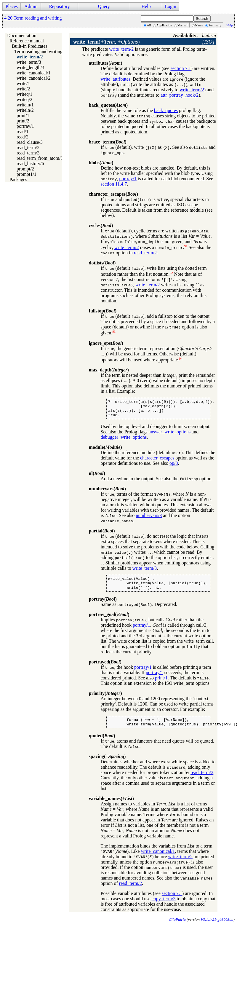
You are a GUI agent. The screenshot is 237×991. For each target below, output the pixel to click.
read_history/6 (30, 163)
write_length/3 (30, 67)
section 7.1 (181, 68)
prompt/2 (25, 168)
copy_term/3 (164, 906)
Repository (59, 6)
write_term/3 (29, 62)
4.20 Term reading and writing (33, 17)
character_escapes (157, 461)
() (106, 42)
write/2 (23, 88)
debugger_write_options (124, 440)
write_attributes (115, 79)
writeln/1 (25, 104)
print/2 (23, 120)
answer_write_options (169, 435)
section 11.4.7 (114, 183)
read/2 (22, 136)
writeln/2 (25, 110)
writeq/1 (24, 94)
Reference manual (26, 40)
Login (170, 6)
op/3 (173, 466)
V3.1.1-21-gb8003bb (217, 927)
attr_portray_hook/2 (179, 95)
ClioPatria (177, 927)
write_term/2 (30, 56)
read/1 (22, 131)
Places (12, 6)
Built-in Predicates (29, 46)
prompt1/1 (26, 174)
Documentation (21, 35)
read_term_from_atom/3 (40, 158)
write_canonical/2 (34, 78)
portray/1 (25, 126)
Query (104, 6)
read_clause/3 (30, 142)
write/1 (23, 83)
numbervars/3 (149, 518)
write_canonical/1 (34, 72)
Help (146, 6)
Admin (30, 6)
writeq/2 (24, 99)
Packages (18, 179)
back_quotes (166, 110)
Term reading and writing (38, 51)
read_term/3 (28, 152)
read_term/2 (28, 147)
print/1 (23, 115)
